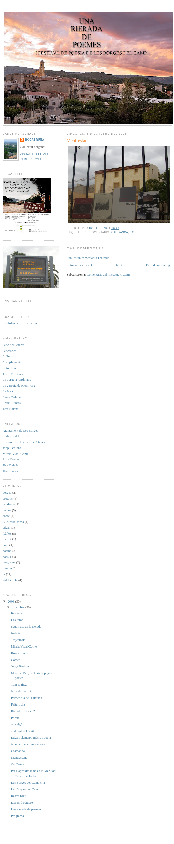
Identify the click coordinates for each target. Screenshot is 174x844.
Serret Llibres (12, 403)
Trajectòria (18, 640)
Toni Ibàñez (10, 471)
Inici (119, 265)
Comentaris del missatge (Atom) (108, 274)
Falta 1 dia (18, 704)
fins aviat (17, 613)
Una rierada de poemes (26, 809)
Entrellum (9, 368)
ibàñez (7, 533)
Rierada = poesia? (23, 711)
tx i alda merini (21, 691)
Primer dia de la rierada (26, 698)
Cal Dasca (17, 764)
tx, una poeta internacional (28, 744)
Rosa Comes (11, 459)
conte (6, 516)
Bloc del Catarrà (13, 345)
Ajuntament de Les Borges (20, 430)
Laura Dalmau (12, 397)
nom (5, 545)
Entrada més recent (79, 265)
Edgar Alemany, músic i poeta (31, 737)
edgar (6, 527)
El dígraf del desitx (15, 436)
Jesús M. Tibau (13, 374)
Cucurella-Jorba (13, 522)
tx (132, 232)
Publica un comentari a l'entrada (88, 258)
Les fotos (17, 620)
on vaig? (16, 724)
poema (7, 551)
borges (7, 492)
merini (7, 539)
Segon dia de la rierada (26, 626)
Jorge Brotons (12, 448)
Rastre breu (18, 796)
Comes (15, 660)
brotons (8, 498)
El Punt (8, 356)
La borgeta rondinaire (17, 379)
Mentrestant (19, 757)
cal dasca (119, 232)
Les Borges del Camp (25, 789)
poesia (7, 557)
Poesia (15, 718)
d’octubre (18, 607)
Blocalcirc (9, 351)
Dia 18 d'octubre (22, 802)
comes (7, 510)
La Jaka (8, 391)
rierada (7, 568)
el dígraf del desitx (23, 731)
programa (9, 562)
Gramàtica (18, 751)
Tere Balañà (10, 409)
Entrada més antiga (158, 265)
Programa (17, 816)
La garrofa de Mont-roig (19, 385)
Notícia (15, 633)
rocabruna (35, 139)
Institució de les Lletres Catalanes (25, 442)
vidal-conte (10, 580)
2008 (11, 601)
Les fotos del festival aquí (20, 323)
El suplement (11, 362)
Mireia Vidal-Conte (15, 454)
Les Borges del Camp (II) (28, 782)
